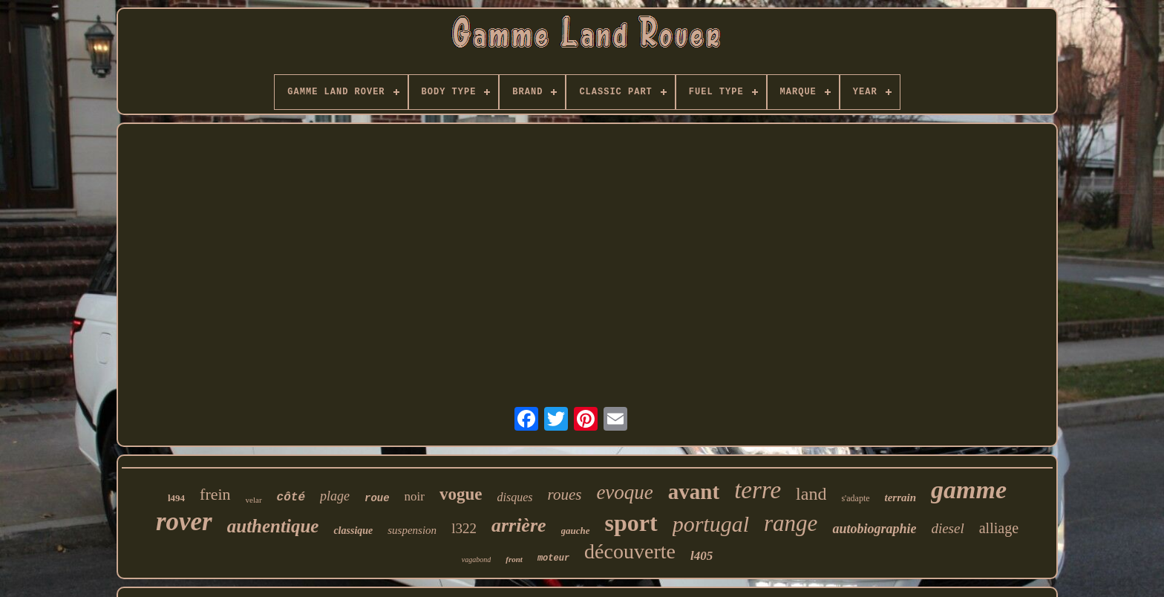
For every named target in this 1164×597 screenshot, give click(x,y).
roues (564, 494)
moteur (553, 558)
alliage (998, 528)
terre (757, 490)
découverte (630, 551)
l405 (701, 556)
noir (415, 496)
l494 (176, 497)
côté (291, 497)
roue (377, 498)
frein (215, 494)
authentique (273, 526)
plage (335, 496)
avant (693, 491)
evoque (624, 492)
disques (514, 497)
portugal (711, 524)
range (790, 523)
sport (631, 522)
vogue (461, 494)
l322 (464, 528)
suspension (412, 530)
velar (254, 499)
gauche (575, 530)
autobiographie (874, 528)
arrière (518, 525)
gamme (969, 489)
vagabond (476, 559)
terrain (901, 497)
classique (353, 530)
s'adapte (855, 498)
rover (184, 521)
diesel (947, 528)
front (514, 559)
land (811, 493)
